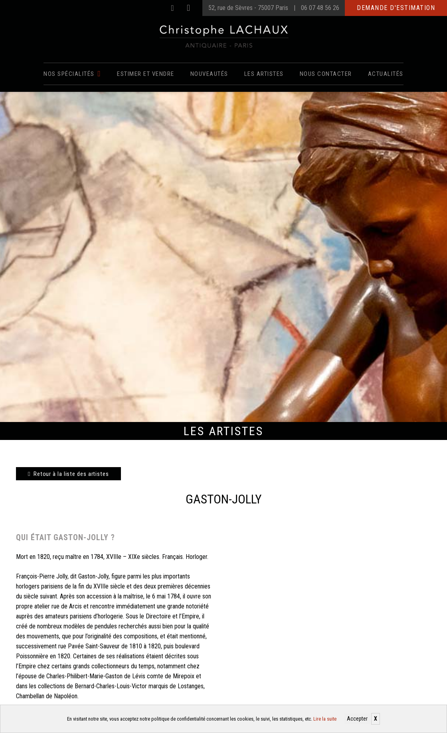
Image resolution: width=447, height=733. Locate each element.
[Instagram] (188, 8)
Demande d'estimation (396, 8)
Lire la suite (324, 719)
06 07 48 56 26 (320, 8)
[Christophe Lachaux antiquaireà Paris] (223, 36)
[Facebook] (172, 8)
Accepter (357, 718)
